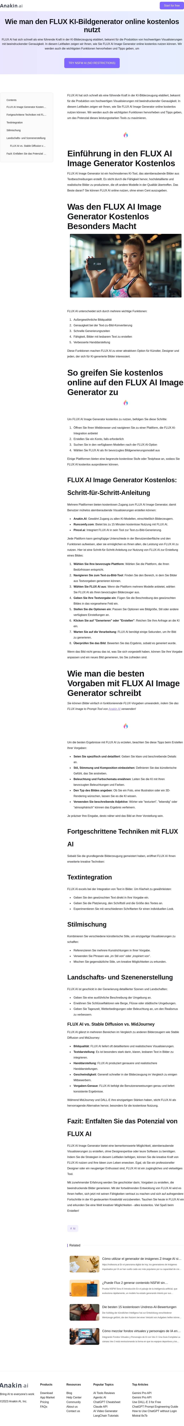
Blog (69, 1393)
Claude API (100, 1406)
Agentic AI (99, 1397)
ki (74, 1228)
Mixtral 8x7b (139, 1415)
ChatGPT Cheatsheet (106, 1402)
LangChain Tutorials (105, 1415)
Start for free (172, 5)
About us (72, 1406)
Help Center (73, 1397)
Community (73, 1402)
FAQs (43, 1406)
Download (46, 1393)
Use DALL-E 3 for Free (146, 1402)
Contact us (73, 1411)
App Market (47, 1397)
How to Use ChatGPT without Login (154, 1411)
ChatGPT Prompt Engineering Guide (155, 1406)
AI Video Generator (105, 1411)
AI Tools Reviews (104, 1393)
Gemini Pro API (141, 1393)
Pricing (44, 1402)
